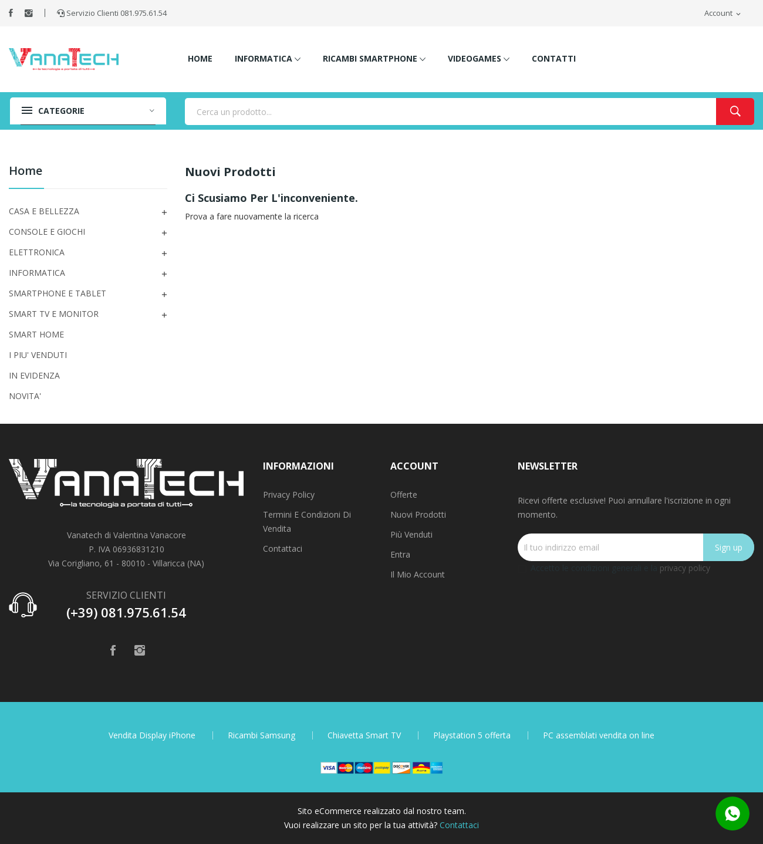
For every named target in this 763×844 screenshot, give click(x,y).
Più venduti (411, 534)
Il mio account (417, 574)
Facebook (11, 13)
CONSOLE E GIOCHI (47, 231)
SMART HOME (36, 334)
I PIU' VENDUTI (38, 354)
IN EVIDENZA (34, 375)
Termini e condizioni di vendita (307, 521)
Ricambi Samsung (261, 735)
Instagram (29, 13)
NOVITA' (25, 395)
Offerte (403, 494)
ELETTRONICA (37, 252)
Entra (400, 554)
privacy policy (685, 567)
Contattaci (282, 548)
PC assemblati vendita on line (598, 735)
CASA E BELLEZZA (44, 211)
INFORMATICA (37, 272)
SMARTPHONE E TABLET (57, 293)
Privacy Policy (289, 494)
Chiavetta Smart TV (364, 735)
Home (25, 171)
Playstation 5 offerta (472, 735)
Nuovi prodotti (418, 514)
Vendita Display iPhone (152, 735)
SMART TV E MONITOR (54, 313)
